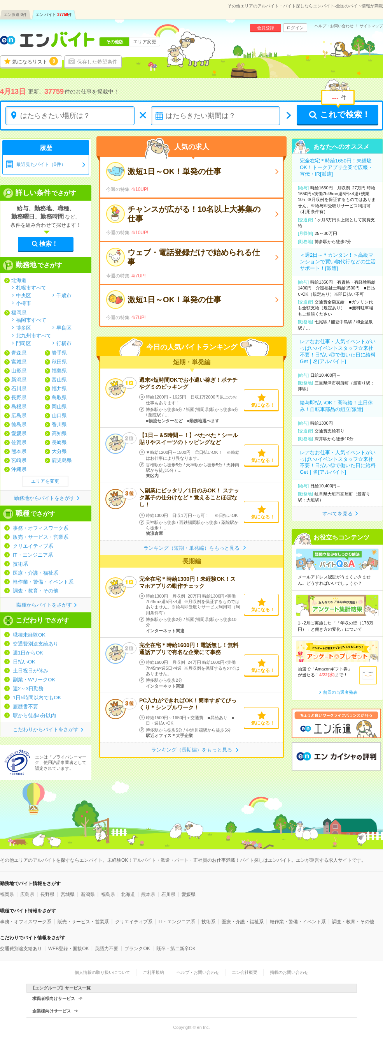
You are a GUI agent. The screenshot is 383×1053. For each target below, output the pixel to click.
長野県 (18, 397)
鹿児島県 (62, 460)
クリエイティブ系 (33, 546)
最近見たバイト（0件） (41, 164)
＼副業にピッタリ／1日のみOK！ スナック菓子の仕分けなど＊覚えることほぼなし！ (189, 497)
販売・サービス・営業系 (40, 537)
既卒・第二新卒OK (176, 948)
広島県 (18, 415)
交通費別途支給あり (35, 643)
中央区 (23, 295)
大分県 (59, 451)
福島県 (59, 370)
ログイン (295, 27)
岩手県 (59, 352)
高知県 (59, 433)
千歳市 (64, 295)
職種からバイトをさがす (44, 605)
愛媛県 (18, 433)
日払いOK (24, 661)
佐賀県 (18, 442)
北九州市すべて (33, 335)
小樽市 (23, 303)
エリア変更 (144, 41)
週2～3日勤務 (28, 688)
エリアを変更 (45, 481)
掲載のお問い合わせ (289, 972)
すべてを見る (337, 514)
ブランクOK (137, 948)
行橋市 (64, 343)
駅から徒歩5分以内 (34, 715)
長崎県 (59, 442)
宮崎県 (18, 460)
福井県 (59, 388)
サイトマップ (371, 26)
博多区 (23, 327)
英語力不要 (106, 948)
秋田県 (59, 361)
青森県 (18, 352)
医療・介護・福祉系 (35, 572)
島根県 (18, 406)
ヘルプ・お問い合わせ (334, 26)
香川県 (59, 424)
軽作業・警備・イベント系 (43, 581)
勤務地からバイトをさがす (44, 498)
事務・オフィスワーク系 (40, 528)
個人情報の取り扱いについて (102, 972)
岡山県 (59, 406)
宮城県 (18, 361)
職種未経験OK (29, 634)
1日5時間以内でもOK (37, 697)
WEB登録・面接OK (68, 948)
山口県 (59, 415)
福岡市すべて (31, 320)
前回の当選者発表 (340, 692)
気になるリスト (35, 61)
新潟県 (18, 379)
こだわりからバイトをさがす (46, 729)
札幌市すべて (31, 287)
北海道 (18, 280)
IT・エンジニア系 (33, 554)
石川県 (18, 388)
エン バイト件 (54, 14)
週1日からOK (28, 652)
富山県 (59, 379)
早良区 (64, 327)
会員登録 (265, 27)
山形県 (18, 370)
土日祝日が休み (30, 670)
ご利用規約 (153, 972)
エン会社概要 (244, 972)
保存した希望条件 (97, 62)
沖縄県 (18, 469)
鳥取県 (59, 397)
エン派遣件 (15, 14)
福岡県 (18, 312)
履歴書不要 (25, 706)
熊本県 (18, 451)
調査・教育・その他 (35, 590)
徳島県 (18, 424)
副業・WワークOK (34, 679)
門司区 (23, 343)
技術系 (20, 563)
